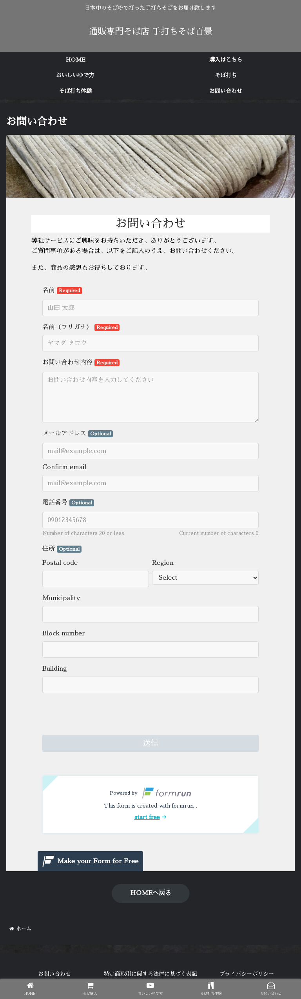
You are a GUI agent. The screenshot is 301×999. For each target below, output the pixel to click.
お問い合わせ (54, 974)
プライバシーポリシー (246, 974)
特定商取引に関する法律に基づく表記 (150, 974)
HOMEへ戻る (150, 893)
